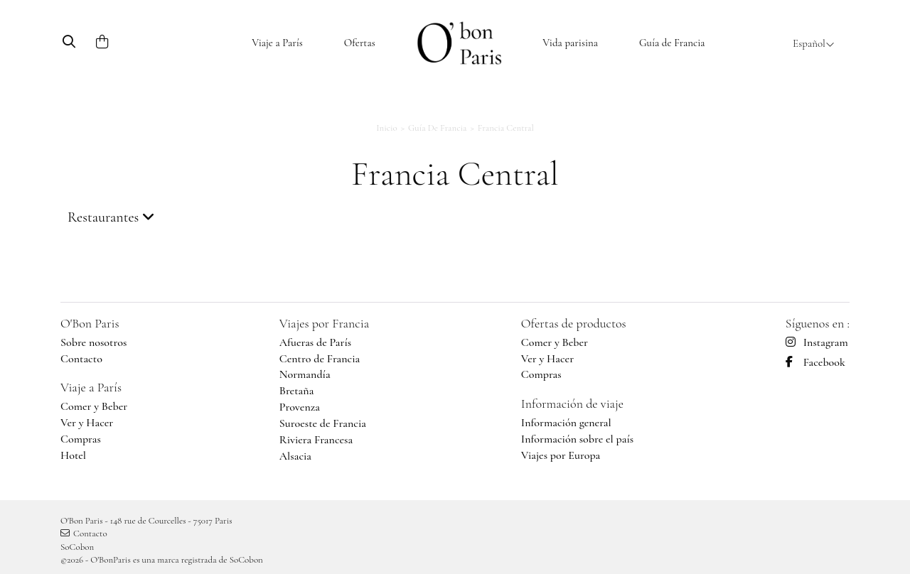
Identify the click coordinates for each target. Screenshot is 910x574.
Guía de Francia (672, 42)
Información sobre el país (577, 439)
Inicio (386, 128)
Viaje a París (277, 42)
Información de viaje (572, 403)
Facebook (815, 362)
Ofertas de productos (573, 323)
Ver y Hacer (86, 423)
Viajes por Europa (561, 455)
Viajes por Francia (324, 323)
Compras (80, 439)
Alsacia (295, 456)
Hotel (73, 455)
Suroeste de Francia (322, 423)
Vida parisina (570, 42)
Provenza (299, 407)
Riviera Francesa (316, 440)
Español (814, 43)
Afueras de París (315, 342)
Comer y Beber (93, 406)
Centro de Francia (319, 359)
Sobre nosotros (93, 342)
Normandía (305, 374)
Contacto (81, 359)
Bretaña (296, 391)
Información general (566, 423)
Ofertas (359, 42)
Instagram (817, 342)
